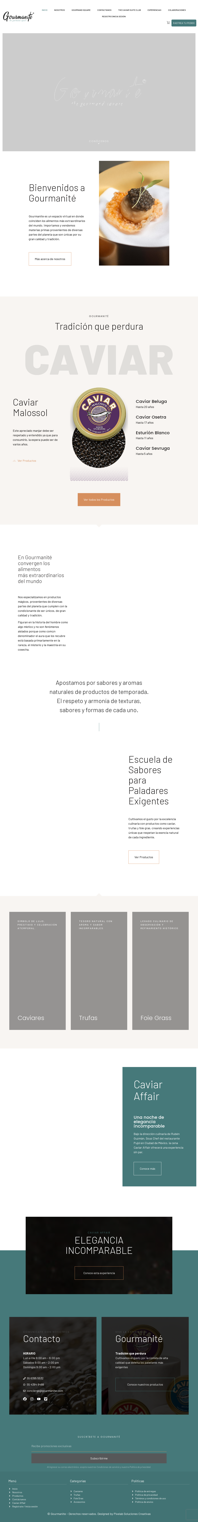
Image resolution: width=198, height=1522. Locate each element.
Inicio (44, 10)
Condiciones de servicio (108, 1467)
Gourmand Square (81, 10)
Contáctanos (104, 10)
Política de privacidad (140, 1467)
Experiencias (154, 10)
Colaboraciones (177, 10)
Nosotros (59, 10)
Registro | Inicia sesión (114, 16)
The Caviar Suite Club (129, 10)
